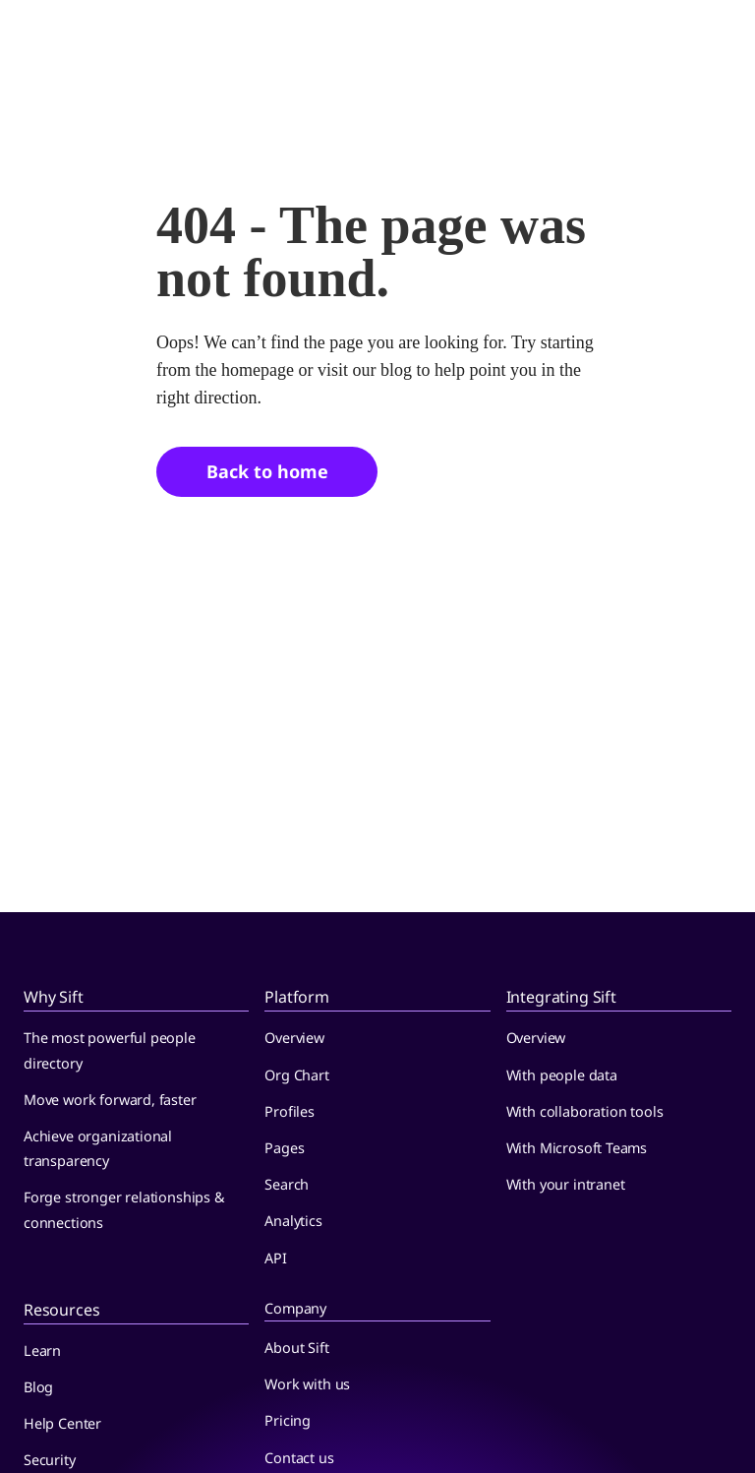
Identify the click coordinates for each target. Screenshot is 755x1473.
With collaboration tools (585, 1111)
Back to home (267, 471)
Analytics (292, 1220)
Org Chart (296, 1075)
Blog (38, 1387)
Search (286, 1184)
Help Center (62, 1423)
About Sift (296, 1347)
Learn (42, 1350)
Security (50, 1459)
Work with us (307, 1384)
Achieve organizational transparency (98, 1148)
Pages (284, 1147)
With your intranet (565, 1184)
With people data (561, 1075)
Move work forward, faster (110, 1099)
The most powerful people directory (110, 1050)
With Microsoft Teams (576, 1147)
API (275, 1258)
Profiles (289, 1111)
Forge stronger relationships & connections (124, 1209)
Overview (294, 1037)
